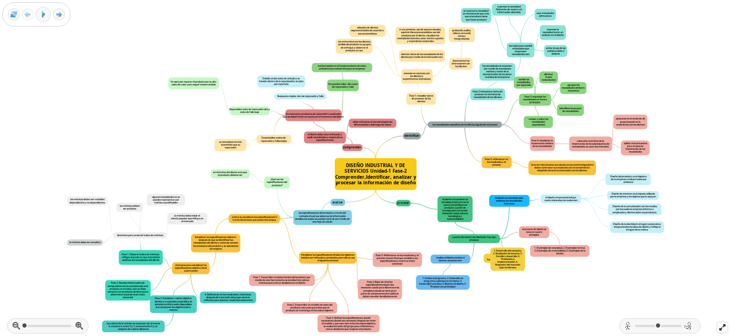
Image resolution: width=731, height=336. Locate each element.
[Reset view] (13, 15)
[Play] (43, 14)
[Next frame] (59, 15)
